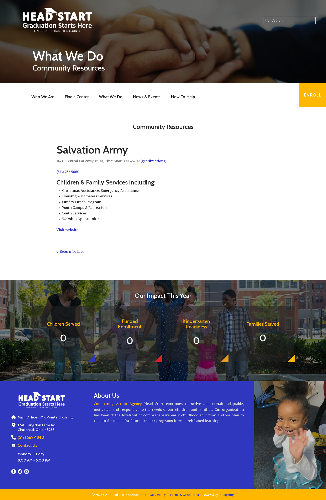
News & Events (145, 96)
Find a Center (75, 96)
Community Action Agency (118, 404)
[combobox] (289, 20)
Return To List (72, 251)
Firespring (226, 494)
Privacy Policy (155, 494)
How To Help (181, 96)
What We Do (109, 96)
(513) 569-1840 (30, 437)
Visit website (67, 230)
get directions (153, 161)
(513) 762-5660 (68, 172)
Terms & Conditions (184, 494)
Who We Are (41, 96)
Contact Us (27, 445)
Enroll (311, 96)
